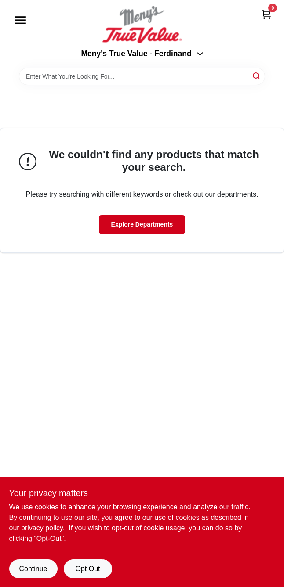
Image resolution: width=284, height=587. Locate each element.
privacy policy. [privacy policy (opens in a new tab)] (43, 528)
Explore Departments (142, 224)
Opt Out (87, 569)
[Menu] (20, 20)
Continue (33, 569)
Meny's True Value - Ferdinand (142, 53)
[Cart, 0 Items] (266, 14)
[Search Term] (142, 76)
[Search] (257, 75)
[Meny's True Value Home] (142, 24)
